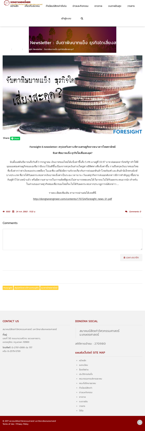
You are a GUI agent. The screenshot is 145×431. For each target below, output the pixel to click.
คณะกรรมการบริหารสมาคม (90, 378)
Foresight (7, 287)
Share (6, 138)
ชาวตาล (98, 6)
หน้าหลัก (14, 6)
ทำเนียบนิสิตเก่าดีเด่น (56, 6)
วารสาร (131, 6)
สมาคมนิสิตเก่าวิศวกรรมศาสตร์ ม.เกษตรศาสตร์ (99, 333)
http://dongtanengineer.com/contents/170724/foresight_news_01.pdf (72, 199)
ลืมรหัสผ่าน (84, 369)
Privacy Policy (22, 424)
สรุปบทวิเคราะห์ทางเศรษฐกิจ (27, 287)
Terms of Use (8, 424)
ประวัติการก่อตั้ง (86, 374)
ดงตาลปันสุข (114, 6)
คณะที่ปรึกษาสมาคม (87, 383)
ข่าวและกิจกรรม (80, 6)
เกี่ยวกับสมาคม (32, 6)
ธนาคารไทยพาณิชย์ (49, 287)
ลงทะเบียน (83, 365)
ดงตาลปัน (83, 401)
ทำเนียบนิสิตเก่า (85, 387)
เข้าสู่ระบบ (66, 18)
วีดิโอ (81, 410)
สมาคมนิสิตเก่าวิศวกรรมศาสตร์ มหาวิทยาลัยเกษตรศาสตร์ (32, 421)
